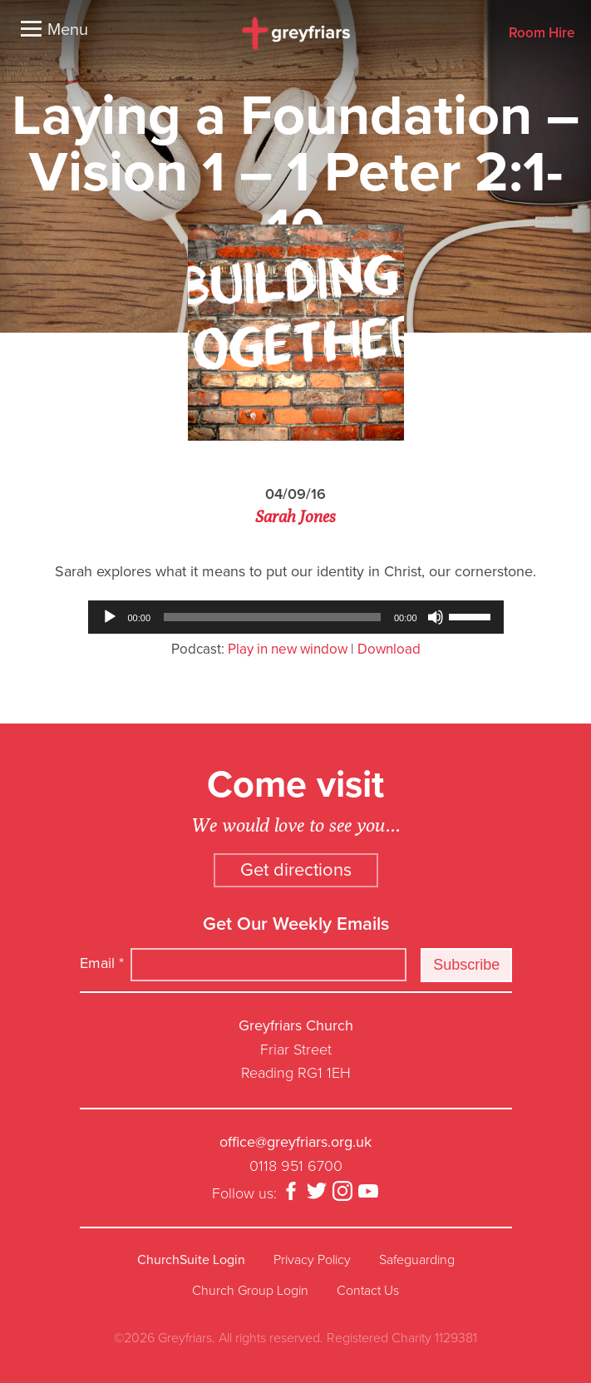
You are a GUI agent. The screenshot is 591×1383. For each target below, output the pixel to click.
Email (102, 963)
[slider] (272, 617)
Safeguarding (417, 1260)
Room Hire (541, 33)
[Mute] (435, 617)
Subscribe (466, 964)
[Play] (109, 617)
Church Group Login (250, 1290)
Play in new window (287, 649)
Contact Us (368, 1290)
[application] (296, 617)
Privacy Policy (312, 1260)
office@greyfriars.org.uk (295, 1142)
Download (389, 649)
